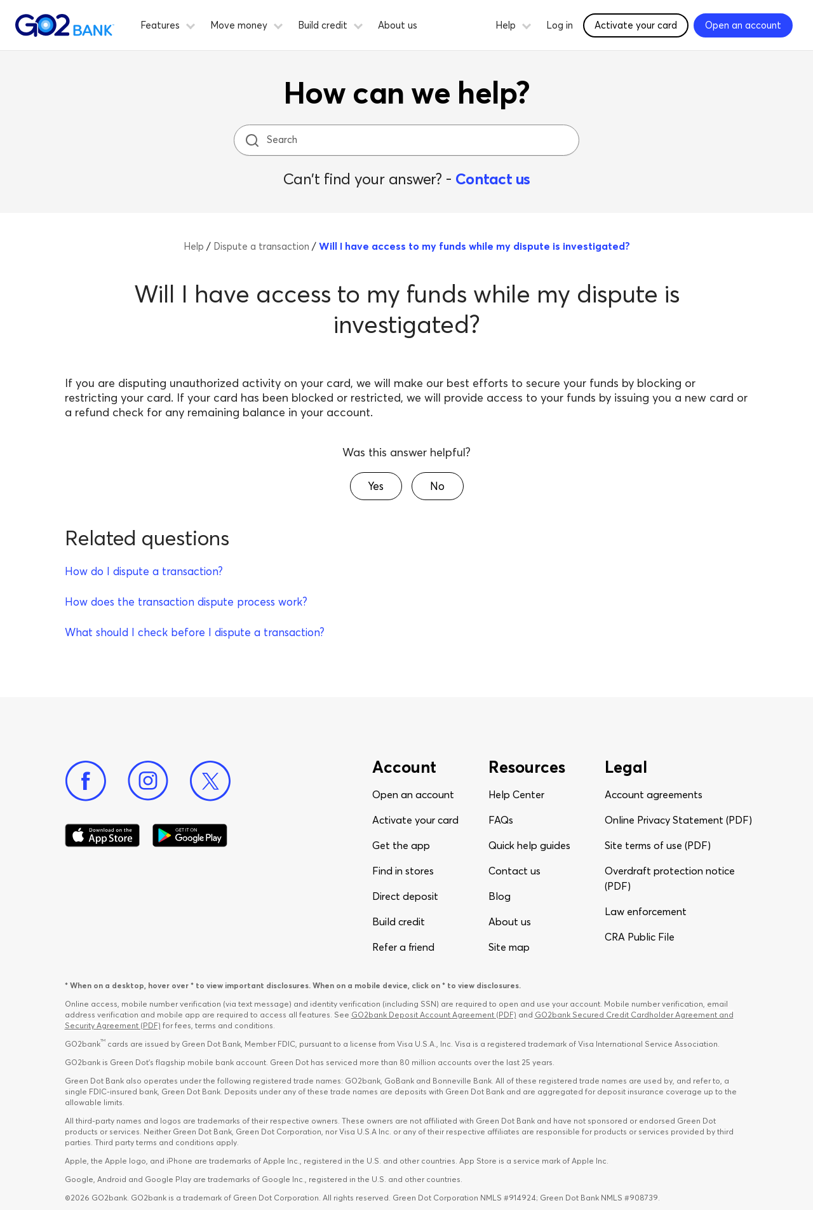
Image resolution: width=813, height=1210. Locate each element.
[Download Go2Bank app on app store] (102, 836)
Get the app (401, 845)
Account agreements (653, 794)
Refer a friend (403, 947)
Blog (499, 896)
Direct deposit (405, 896)
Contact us (492, 179)
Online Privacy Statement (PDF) (678, 819)
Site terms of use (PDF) (658, 845)
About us (397, 25)
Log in (559, 25)
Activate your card (415, 819)
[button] (190, 24)
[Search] (407, 140)
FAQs (500, 819)
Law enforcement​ (646, 911)
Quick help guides (529, 845)
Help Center (516, 794)
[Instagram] (148, 781)
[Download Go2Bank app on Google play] (189, 836)
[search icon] (252, 140)
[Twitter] (210, 781)
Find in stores (403, 870)
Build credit (398, 921)
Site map (509, 947)
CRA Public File (640, 936)
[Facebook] (85, 781)
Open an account (413, 794)
